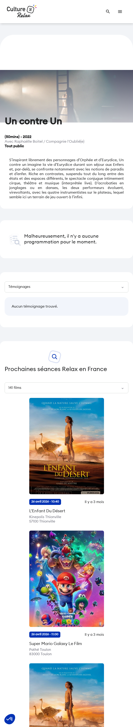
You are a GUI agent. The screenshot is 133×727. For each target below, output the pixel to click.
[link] (108, 11)
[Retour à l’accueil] (22, 12)
